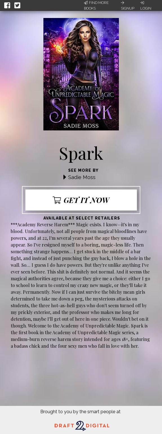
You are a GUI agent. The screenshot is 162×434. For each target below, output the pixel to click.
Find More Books (96, 5)
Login (145, 5)
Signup (127, 5)
